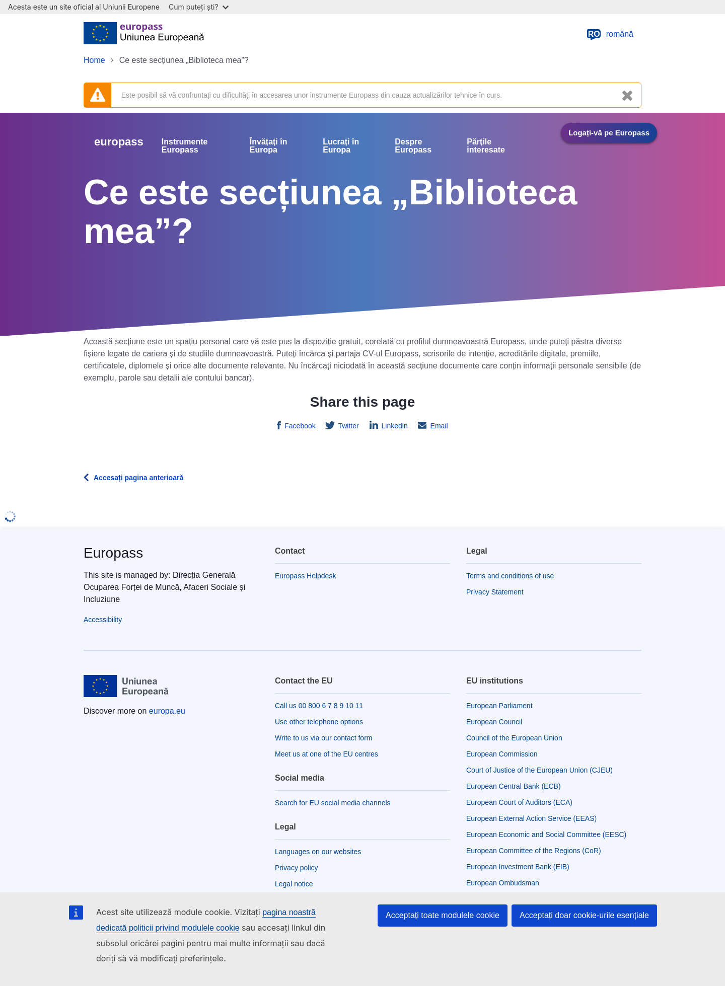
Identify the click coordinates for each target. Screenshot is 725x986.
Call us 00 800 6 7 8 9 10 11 (319, 706)
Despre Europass (413, 146)
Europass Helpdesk (305, 576)
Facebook (298, 426)
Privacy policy (296, 868)
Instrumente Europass (185, 146)
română (609, 34)
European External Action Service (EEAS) (531, 818)
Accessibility (103, 620)
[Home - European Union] (144, 34)
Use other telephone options (319, 722)
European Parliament (499, 706)
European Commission (502, 754)
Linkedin (394, 426)
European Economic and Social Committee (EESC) (546, 834)
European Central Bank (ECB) (513, 786)
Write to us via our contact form (323, 738)
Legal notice (294, 884)
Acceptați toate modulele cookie (442, 915)
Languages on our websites (318, 852)
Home (94, 60)
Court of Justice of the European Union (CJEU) (539, 770)
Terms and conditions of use (510, 576)
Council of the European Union (514, 738)
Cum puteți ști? (199, 7)
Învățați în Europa (268, 146)
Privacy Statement (495, 592)
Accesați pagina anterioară (138, 478)
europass (118, 141)
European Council (494, 722)
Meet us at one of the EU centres (326, 754)
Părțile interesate (486, 146)
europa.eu (167, 711)
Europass (113, 553)
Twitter (347, 426)
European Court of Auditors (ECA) (519, 802)
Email (438, 426)
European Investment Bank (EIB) (517, 867)
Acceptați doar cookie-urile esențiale (584, 915)
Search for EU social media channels (333, 803)
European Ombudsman (502, 883)
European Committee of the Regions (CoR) (533, 851)
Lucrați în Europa (341, 146)
